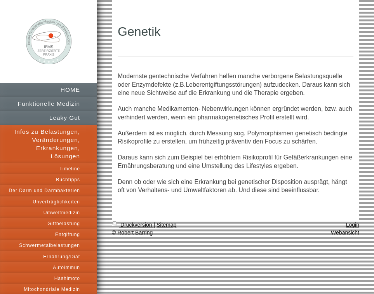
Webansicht (345, 232)
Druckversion (132, 225)
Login (352, 225)
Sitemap (166, 225)
